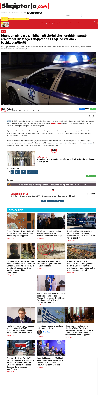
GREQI (9, 121)
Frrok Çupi (47, 332)
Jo (49, 201)
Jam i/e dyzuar (58, 201)
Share (82, 109)
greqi (12, 172)
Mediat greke (56, 123)
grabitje (24, 172)
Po (43, 201)
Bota (3, 31)
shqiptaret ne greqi (33, 172)
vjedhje (89, 143)
